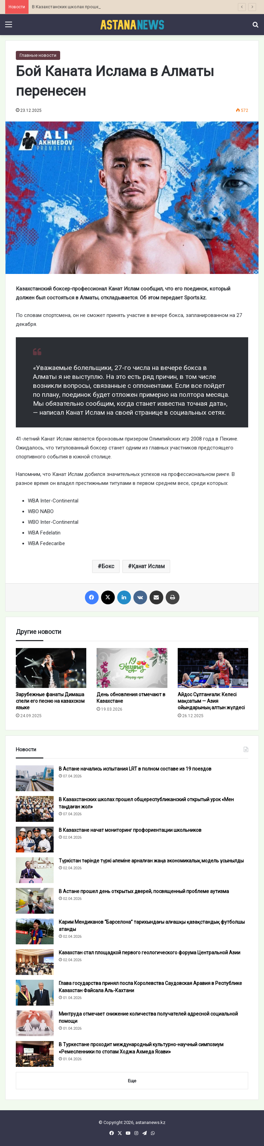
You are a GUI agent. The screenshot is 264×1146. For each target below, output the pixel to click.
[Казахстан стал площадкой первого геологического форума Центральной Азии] (35, 962)
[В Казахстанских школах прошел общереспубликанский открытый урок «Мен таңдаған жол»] (35, 809)
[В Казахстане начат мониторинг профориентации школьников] (35, 839)
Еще (132, 1080)
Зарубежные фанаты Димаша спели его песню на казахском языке (50, 701)
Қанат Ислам (148, 566)
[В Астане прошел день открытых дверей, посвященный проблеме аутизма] (35, 901)
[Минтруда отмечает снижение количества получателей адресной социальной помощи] (35, 1023)
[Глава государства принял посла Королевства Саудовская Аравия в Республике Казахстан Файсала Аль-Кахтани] (35, 993)
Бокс (107, 566)
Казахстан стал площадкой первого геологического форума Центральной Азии (149, 952)
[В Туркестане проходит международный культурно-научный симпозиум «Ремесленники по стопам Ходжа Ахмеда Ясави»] (35, 1054)
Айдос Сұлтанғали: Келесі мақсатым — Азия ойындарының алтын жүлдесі (211, 701)
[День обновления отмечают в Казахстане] (132, 668)
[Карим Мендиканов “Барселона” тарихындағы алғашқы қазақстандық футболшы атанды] (35, 931)
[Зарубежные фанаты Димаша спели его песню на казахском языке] (51, 668)
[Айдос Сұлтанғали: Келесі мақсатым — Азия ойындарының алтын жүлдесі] (213, 668)
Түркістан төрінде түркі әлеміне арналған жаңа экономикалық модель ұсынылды (151, 860)
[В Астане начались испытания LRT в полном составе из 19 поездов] (35, 778)
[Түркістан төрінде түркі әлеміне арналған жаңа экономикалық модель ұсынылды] (35, 870)
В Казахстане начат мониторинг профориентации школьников (130, 830)
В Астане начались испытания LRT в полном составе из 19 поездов (135, 769)
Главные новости (38, 55)
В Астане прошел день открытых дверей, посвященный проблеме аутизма (144, 891)
